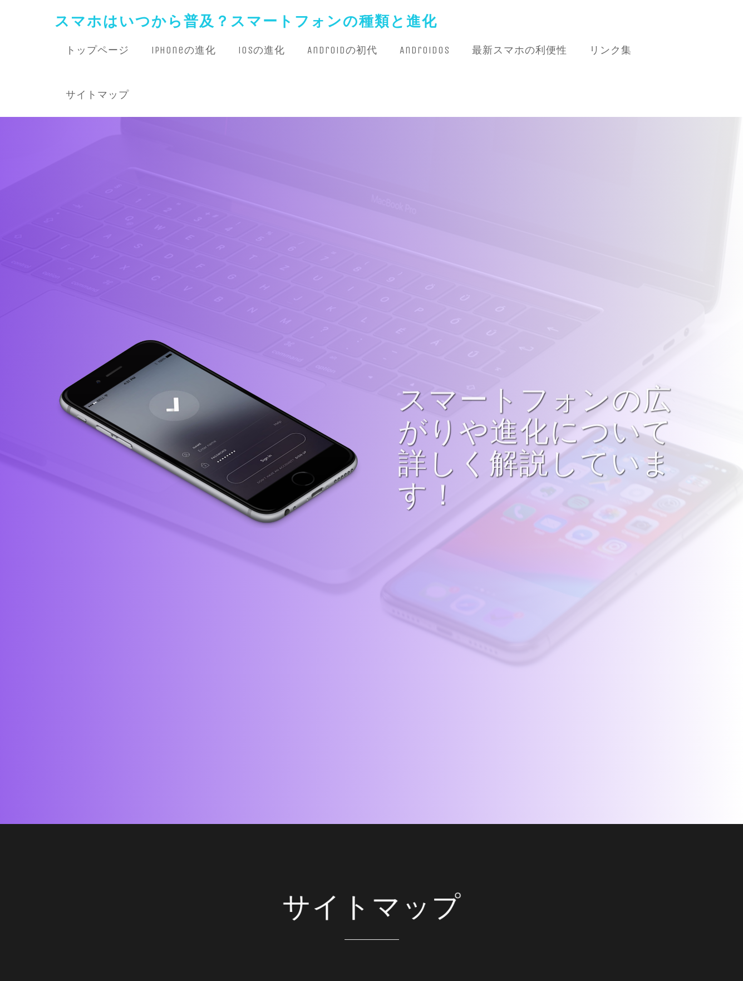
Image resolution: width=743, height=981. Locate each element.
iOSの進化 (261, 50)
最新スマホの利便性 (519, 50)
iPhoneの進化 (183, 50)
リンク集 (610, 50)
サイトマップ (97, 95)
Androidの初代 (342, 50)
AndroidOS (425, 50)
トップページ (97, 50)
